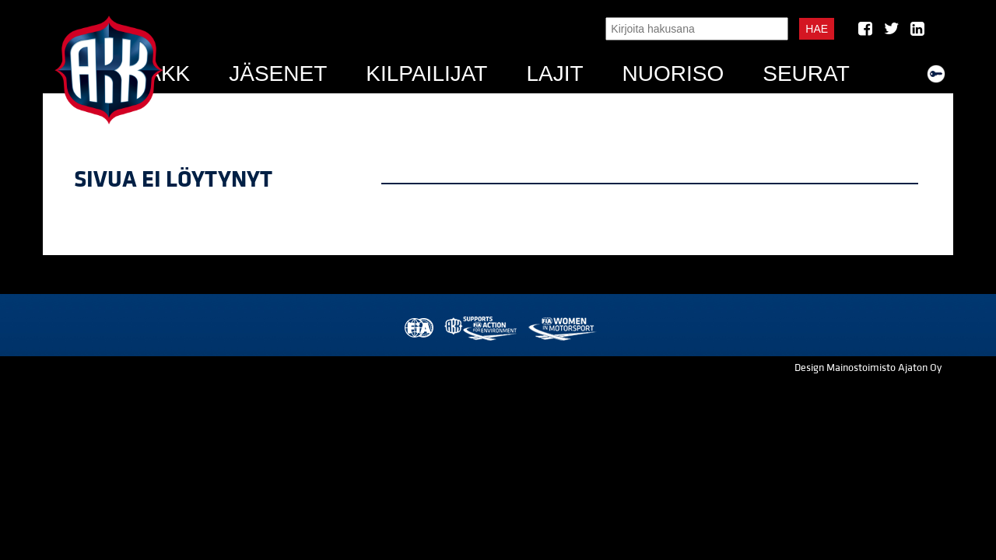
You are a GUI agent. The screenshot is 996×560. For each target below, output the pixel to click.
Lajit (554, 73)
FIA (417, 329)
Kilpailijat (426, 73)
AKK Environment (482, 329)
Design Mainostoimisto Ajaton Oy (868, 368)
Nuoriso (673, 73)
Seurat (806, 73)
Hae (816, 29)
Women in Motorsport (561, 329)
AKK (168, 73)
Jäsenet (278, 73)
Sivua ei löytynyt (173, 180)
